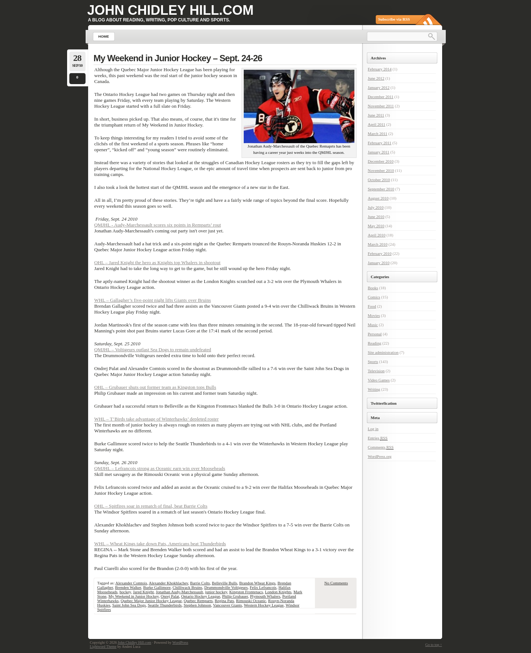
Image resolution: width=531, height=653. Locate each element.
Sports (373, 361)
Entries (378, 438)
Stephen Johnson (197, 605)
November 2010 (381, 170)
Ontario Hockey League (200, 596)
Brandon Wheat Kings (257, 583)
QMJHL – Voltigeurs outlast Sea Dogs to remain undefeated (152, 349)
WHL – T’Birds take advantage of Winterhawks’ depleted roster (156, 419)
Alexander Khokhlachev (168, 583)
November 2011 (381, 106)
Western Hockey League (264, 605)
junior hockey (216, 592)
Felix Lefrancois (263, 587)
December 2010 (380, 161)
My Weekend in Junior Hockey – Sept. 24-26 (178, 58)
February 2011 (379, 143)
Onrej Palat (170, 596)
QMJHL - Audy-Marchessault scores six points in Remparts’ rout (157, 225)
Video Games (379, 380)
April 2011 (376, 124)
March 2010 (377, 244)
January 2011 (378, 152)
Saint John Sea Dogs (129, 605)
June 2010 (376, 216)
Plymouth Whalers (265, 596)
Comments (380, 447)
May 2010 (376, 226)
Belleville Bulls (224, 583)
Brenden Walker (128, 587)
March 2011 (377, 133)
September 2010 (381, 189)
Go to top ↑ (433, 645)
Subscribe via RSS (394, 19)
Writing (374, 389)
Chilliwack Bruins (187, 587)
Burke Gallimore (156, 587)
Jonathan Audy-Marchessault (179, 592)
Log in (373, 428)
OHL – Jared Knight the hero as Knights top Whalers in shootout (157, 262)
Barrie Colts (200, 583)
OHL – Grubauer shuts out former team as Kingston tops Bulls (155, 387)
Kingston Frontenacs (246, 592)
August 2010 (378, 198)
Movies (374, 315)
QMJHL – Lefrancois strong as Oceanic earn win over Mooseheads (159, 468)
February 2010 (379, 253)
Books (373, 288)
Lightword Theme (103, 647)
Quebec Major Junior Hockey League (151, 600)
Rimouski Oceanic (251, 600)
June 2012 (376, 78)
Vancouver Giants (227, 605)
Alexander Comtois (131, 583)
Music (373, 324)
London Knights (278, 592)
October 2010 (379, 179)
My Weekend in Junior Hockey (133, 596)
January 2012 (378, 87)
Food (372, 306)
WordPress (180, 642)
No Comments (336, 583)
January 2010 (378, 262)
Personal (375, 334)
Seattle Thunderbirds (165, 605)
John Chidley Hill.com (170, 10)
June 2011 (376, 115)
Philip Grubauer (235, 596)
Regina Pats (224, 600)
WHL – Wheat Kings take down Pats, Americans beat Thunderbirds (160, 543)
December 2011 (380, 96)
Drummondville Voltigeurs (226, 587)
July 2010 (376, 207)
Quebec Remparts (198, 600)
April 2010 (376, 235)
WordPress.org (380, 456)
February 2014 (379, 69)
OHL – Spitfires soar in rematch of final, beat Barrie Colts (151, 506)
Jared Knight (143, 592)
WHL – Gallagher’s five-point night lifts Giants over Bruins (152, 300)
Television (376, 371)
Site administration (383, 352)
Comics (374, 297)
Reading (374, 343)
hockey (125, 592)
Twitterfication (383, 403)
